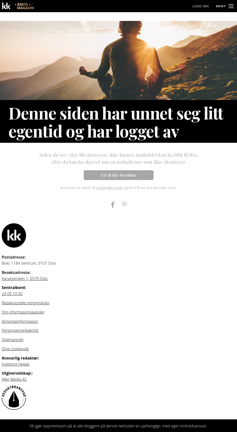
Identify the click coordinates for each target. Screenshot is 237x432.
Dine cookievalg (15, 348)
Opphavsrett (13, 339)
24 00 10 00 (12, 293)
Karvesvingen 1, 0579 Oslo (25, 278)
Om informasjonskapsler (23, 312)
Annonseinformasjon (20, 321)
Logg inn (200, 6)
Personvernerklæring (20, 330)
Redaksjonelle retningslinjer (26, 303)
